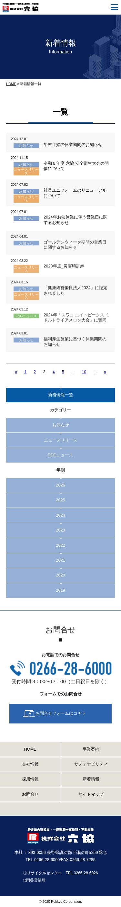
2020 (60, 575)
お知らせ (26, 146)
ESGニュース (26, 320)
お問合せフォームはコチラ (60, 713)
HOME (11, 84)
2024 (60, 515)
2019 (60, 590)
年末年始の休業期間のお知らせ (73, 144)
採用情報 (30, 779)
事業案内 (91, 749)
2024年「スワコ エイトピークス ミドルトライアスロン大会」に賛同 (76, 322)
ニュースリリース (26, 171)
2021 (60, 560)
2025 (60, 500)
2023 (60, 530)
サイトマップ (91, 794)
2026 (60, 485)
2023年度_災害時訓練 (64, 270)
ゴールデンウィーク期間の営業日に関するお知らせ (75, 249)
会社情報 (30, 764)
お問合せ (30, 794)
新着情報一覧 (60, 394)
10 (84, 372)
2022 (60, 545)
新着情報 (91, 779)
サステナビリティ (91, 764)
